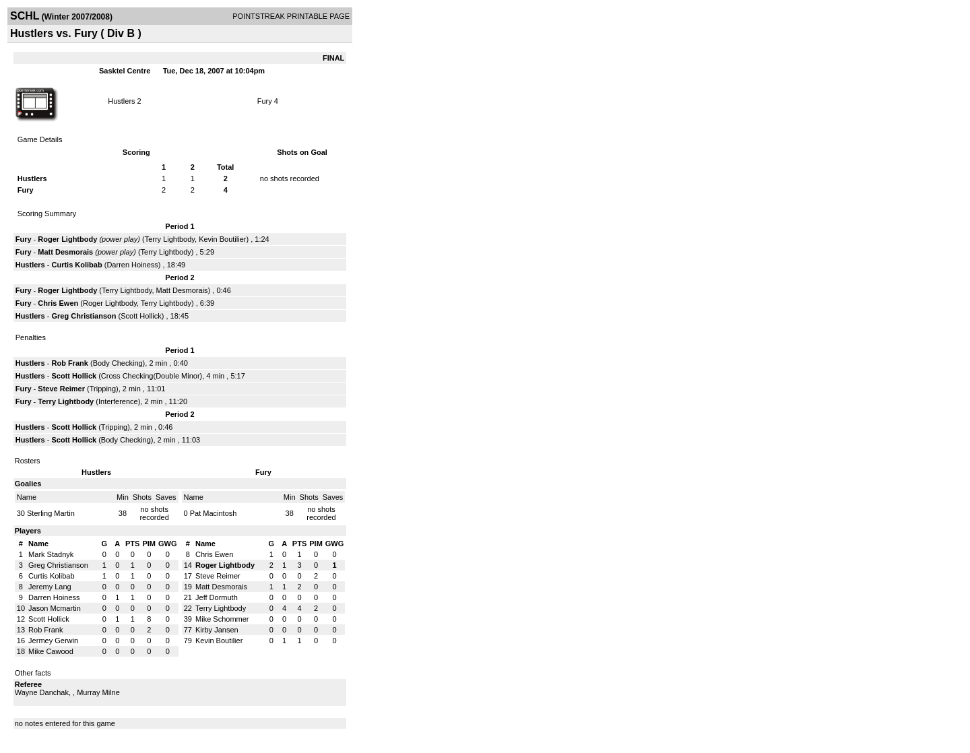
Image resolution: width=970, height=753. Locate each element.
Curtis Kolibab (77, 265)
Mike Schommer (222, 619)
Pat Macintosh (213, 513)
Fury (264, 101)
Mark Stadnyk (50, 554)
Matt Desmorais (65, 252)
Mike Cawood (50, 651)
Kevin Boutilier (222, 239)
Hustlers (121, 101)
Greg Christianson (84, 316)
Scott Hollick (141, 316)
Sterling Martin (51, 513)
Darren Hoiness (132, 265)
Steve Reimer (61, 389)
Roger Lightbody (67, 239)
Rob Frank (70, 363)
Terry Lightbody (170, 239)
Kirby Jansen (216, 630)
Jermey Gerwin (53, 640)
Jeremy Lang (49, 587)
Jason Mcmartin (54, 608)
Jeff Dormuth (216, 597)
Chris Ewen (58, 303)
